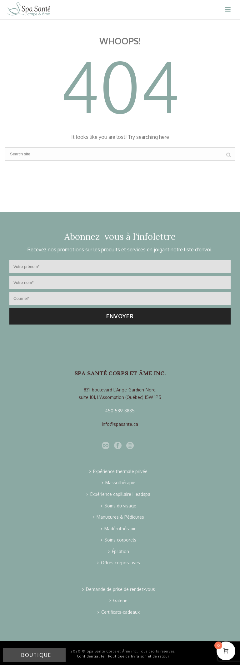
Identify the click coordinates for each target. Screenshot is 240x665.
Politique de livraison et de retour (138, 656)
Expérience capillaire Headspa (118, 494)
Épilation (118, 551)
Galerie (118, 600)
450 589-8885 (120, 410)
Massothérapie (118, 482)
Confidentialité (90, 656)
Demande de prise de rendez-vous (118, 589)
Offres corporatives (118, 562)
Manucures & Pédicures (118, 517)
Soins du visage (118, 505)
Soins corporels (118, 539)
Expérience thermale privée (118, 471)
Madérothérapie (119, 528)
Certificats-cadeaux (119, 612)
